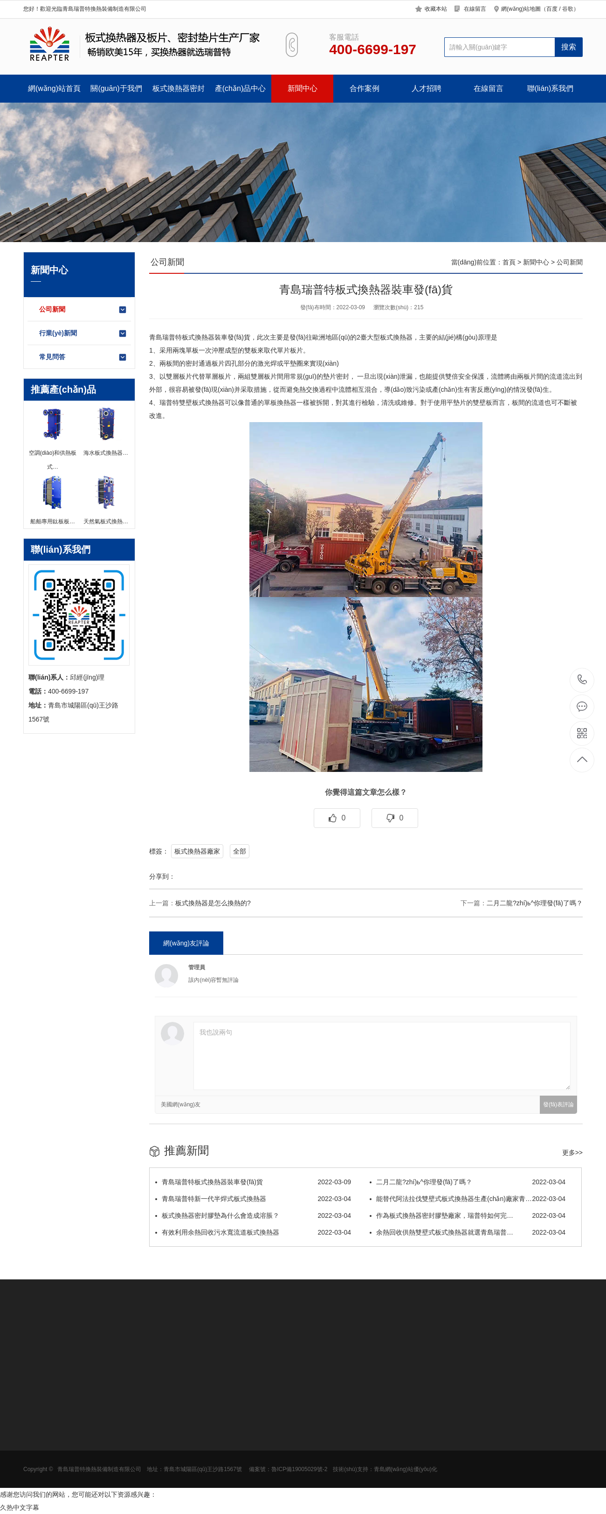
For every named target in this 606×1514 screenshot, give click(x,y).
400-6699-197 (582, 680)
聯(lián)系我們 (550, 88)
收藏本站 (436, 9)
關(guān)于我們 (116, 88)
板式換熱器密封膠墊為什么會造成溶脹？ (253, 1215)
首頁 (509, 262)
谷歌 (567, 9)
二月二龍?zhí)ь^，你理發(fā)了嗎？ (535, 903)
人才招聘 (426, 88)
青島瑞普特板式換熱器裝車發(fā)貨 (253, 1182)
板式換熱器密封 (178, 88)
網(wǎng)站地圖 (521, 9)
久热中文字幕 (19, 1507)
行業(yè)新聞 (83, 333)
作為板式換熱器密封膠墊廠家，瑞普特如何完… (467, 1215)
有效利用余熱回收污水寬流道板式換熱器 (253, 1232)
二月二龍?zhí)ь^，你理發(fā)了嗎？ (467, 1182)
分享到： (162, 876)
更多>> (572, 1152)
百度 (552, 9)
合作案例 (364, 88)
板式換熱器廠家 (197, 851)
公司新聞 (83, 309)
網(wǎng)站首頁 (54, 88)
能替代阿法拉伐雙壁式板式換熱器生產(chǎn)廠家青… (467, 1198)
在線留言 (475, 9)
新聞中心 (302, 88)
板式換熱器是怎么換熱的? (213, 903)
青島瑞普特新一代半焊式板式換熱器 (253, 1198)
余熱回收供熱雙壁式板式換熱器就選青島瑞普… (467, 1232)
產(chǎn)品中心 (240, 88)
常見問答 (83, 357)
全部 (239, 851)
